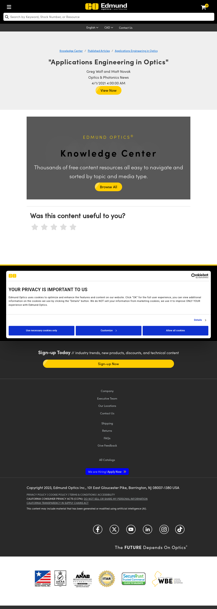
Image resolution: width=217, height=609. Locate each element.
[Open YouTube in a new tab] (131, 530)
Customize (108, 330)
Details (198, 320)
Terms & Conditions (82, 494)
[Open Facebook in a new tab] (98, 530)
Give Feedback (107, 445)
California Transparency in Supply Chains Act (57, 502)
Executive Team (107, 398)
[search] (108, 17)
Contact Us (125, 27)
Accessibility (106, 494)
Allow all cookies (175, 330)
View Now (109, 90)
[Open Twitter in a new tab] (114, 530)
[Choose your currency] (109, 27)
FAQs (107, 438)
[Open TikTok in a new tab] (180, 530)
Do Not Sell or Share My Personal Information (116, 498)
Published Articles (99, 50)
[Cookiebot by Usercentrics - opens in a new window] (188, 275)
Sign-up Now (108, 363)
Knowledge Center (71, 50)
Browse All (108, 186)
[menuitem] (10, 6)
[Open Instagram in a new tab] (164, 530)
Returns (107, 430)
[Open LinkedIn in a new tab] (147, 530)
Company (107, 391)
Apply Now (105, 471)
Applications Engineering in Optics (136, 50)
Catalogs (107, 460)
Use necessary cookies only (41, 330)
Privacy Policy (36, 494)
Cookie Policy (57, 494)
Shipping (107, 423)
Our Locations (107, 406)
